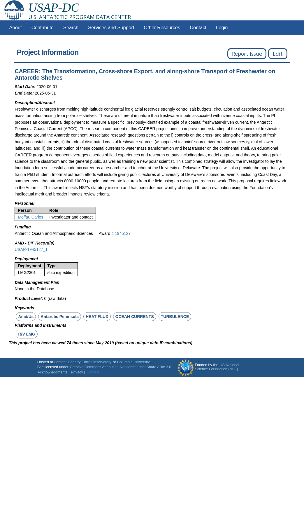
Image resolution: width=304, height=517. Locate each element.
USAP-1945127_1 (31, 249)
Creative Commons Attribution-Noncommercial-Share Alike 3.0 (120, 367)
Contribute (42, 27)
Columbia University (133, 362)
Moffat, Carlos (30, 217)
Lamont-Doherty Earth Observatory (82, 362)
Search (70, 27)
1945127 (123, 233)
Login (222, 27)
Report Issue (247, 53)
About (15, 27)
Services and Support (111, 27)
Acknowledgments (52, 372)
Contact (198, 27)
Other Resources (162, 27)
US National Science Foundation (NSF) (217, 367)
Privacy (77, 372)
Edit (278, 53)
